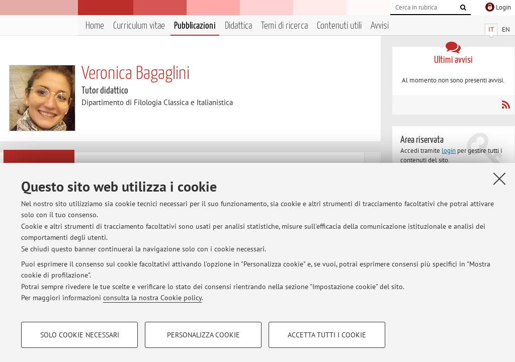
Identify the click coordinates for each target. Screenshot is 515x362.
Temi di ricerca (284, 26)
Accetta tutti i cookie (327, 334)
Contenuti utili (339, 26)
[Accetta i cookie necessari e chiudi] (499, 178)
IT (491, 29)
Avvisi (380, 26)
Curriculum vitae (139, 26)
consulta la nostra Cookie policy (152, 297)
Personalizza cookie (203, 334)
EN (506, 29)
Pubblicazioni (195, 26)
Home (94, 26)
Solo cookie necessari (79, 334)
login (449, 150)
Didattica (238, 26)
